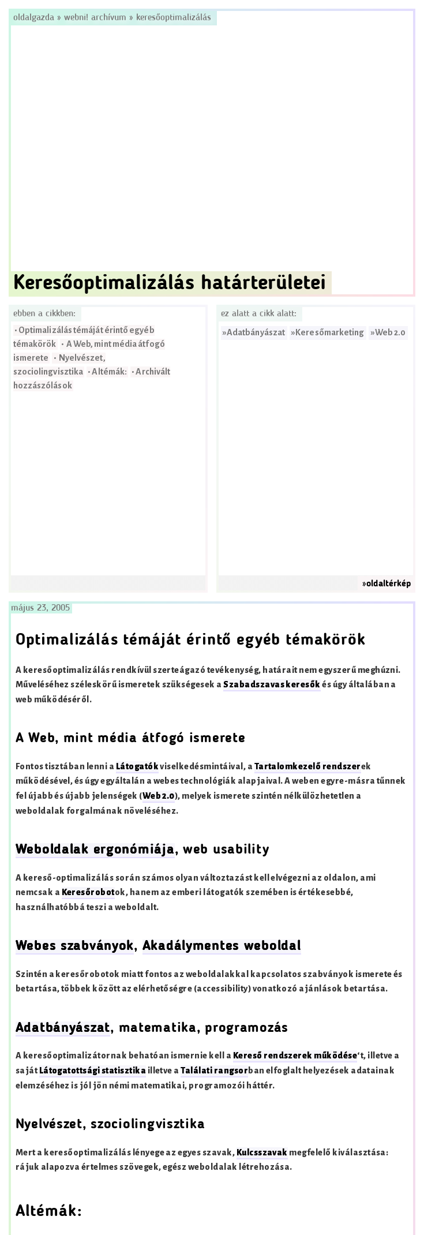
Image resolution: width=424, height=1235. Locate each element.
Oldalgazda (35, 18)
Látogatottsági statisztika (92, 1070)
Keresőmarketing (329, 332)
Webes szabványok (75, 946)
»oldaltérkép (386, 584)
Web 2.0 (390, 332)
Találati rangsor (214, 1070)
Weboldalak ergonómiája (95, 850)
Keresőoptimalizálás (173, 18)
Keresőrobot (88, 892)
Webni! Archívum (95, 18)
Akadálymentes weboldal (221, 946)
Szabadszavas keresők (272, 684)
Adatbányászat (256, 332)
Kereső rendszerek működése (295, 1055)
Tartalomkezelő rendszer (307, 766)
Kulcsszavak (262, 1152)
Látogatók (137, 766)
